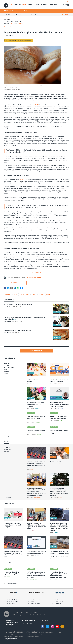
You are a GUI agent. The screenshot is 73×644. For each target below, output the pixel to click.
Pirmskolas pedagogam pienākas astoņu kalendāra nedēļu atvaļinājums (36, 418)
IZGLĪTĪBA (6, 365)
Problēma (11, 23)
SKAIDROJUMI (17, 4)
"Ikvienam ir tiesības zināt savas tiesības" (21, 632)
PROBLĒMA (6, 451)
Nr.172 (21, 179)
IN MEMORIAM (7, 449)
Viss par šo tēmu (10, 436)
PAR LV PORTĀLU (10, 620)
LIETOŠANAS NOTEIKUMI (12, 622)
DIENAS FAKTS (7, 447)
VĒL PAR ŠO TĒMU (9, 358)
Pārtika (48, 294)
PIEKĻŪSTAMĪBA (10, 624)
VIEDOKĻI (30, 4)
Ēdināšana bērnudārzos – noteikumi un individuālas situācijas (34, 379)
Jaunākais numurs (59, 599)
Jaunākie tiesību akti (14, 599)
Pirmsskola (20, 23)
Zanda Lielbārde (8, 321)
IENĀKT (67, 1)
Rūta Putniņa (7, 332)
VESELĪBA (6, 371)
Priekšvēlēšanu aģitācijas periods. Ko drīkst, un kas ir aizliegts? (12, 525)
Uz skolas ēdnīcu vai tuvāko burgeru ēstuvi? (18, 304)
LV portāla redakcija (28, 620)
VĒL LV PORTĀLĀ (9, 503)
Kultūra (31, 469)
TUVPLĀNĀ (6, 453)
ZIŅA (5, 455)
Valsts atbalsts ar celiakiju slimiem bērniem (17, 330)
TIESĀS (45, 4)
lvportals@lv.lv (29, 623)
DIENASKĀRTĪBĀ (38, 4)
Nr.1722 (37, 105)
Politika (9, 529)
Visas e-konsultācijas (11, 583)
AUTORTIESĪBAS (10, 626)
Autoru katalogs (59, 601)
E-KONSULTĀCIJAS (52, 4)
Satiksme (56, 532)
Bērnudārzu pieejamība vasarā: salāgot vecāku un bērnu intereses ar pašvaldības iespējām (59, 379)
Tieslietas (33, 530)
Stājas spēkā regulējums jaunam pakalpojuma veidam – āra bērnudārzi (35, 404)
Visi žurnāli (58, 603)
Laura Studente (8, 306)
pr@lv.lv (32, 625)
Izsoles (32, 601)
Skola (34, 294)
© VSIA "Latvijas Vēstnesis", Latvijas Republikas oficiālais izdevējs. (21, 636)
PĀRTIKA (6, 373)
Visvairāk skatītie (14, 601)
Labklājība (60, 463)
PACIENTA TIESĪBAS (9, 367)
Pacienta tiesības (25, 294)
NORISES (24, 4)
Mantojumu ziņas (35, 603)
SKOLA (5, 369)
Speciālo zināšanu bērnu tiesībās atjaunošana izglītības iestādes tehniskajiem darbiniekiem (59, 432)
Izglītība (16, 294)
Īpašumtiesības (33, 579)
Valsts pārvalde (37, 497)
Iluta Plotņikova (8, 19)
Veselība (41, 294)
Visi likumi (12, 603)
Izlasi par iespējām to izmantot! (34, 277)
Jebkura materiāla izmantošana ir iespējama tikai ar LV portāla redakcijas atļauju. (25, 634)
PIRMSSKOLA (7, 363)
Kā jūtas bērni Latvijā (56, 461)
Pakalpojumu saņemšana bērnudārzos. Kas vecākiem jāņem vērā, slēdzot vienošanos (59, 404)
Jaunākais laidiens (35, 599)
